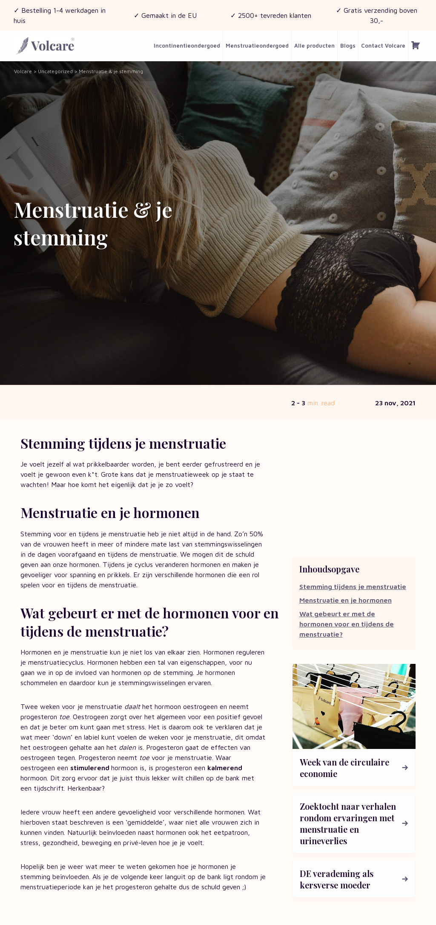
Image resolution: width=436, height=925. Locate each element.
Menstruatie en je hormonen (345, 600)
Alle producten (314, 45)
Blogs (348, 45)
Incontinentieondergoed (187, 45)
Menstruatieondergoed (257, 45)
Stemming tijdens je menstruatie (352, 586)
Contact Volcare (383, 45)
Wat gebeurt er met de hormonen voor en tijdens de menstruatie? (346, 624)
